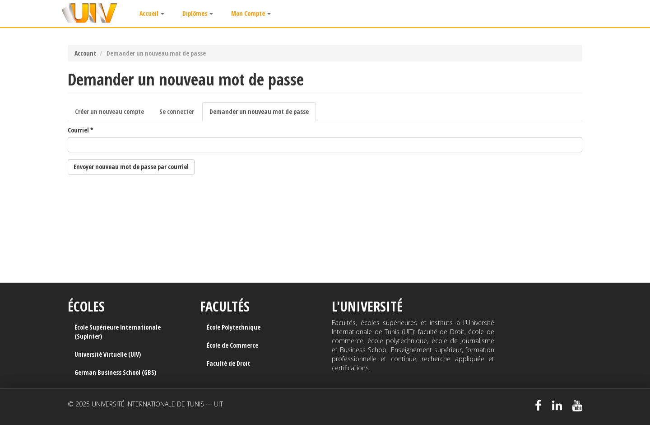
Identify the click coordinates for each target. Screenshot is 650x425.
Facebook (538, 405)
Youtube (577, 405)
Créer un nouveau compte (109, 111)
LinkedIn (557, 405)
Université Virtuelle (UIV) (107, 354)
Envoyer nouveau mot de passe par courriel (131, 166)
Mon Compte (251, 13)
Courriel (80, 130)
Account (85, 53)
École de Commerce (232, 345)
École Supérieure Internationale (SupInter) (117, 331)
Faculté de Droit (228, 363)
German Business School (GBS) (115, 372)
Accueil (151, 13)
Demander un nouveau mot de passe (262, 114)
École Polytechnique (233, 327)
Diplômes (197, 13)
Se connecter (176, 111)
